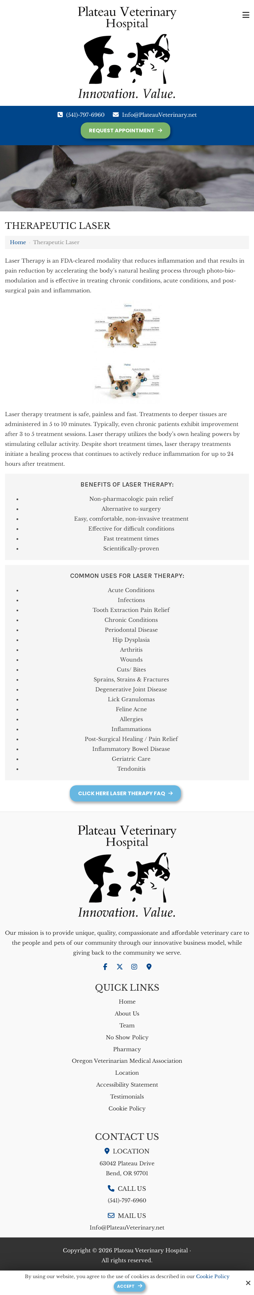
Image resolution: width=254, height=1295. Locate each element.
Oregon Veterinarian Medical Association (127, 1061)
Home (18, 242)
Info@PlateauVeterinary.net (159, 114)
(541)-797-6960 (85, 114)
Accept (126, 1286)
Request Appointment (121, 130)
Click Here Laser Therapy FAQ (121, 793)
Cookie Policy (213, 1276)
